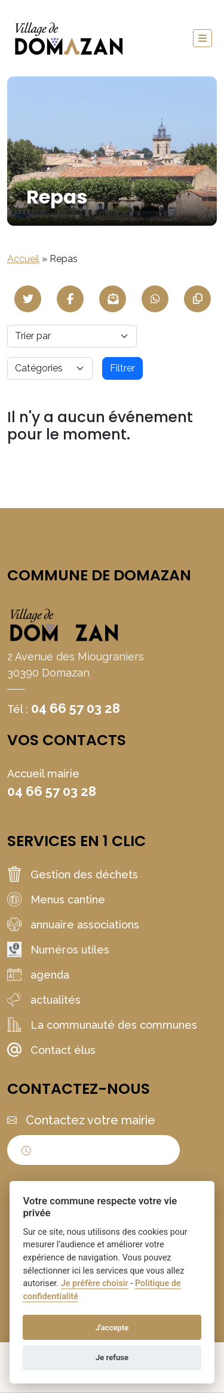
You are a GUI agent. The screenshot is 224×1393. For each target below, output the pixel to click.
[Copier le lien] (197, 298)
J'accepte (112, 1327)
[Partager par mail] (112, 298)
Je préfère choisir (94, 1283)
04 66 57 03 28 (75, 708)
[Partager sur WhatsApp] (155, 298)
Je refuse (112, 1357)
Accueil (23, 259)
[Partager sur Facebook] (70, 298)
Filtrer (122, 368)
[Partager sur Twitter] (27, 298)
